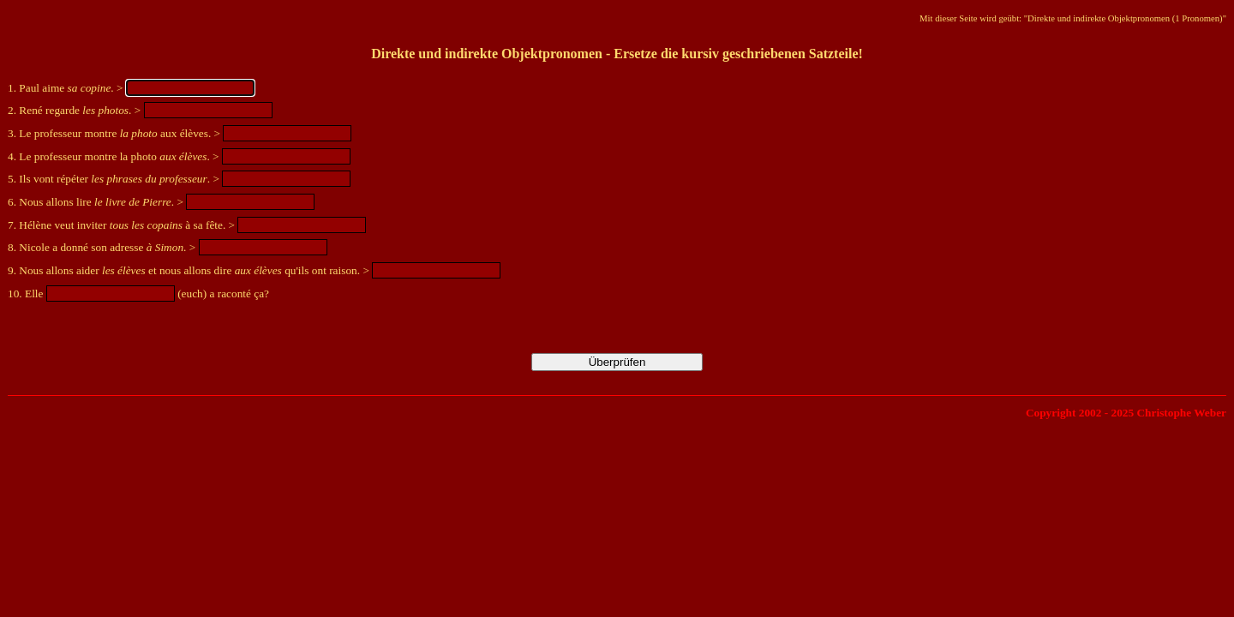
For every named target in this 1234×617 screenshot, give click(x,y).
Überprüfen (617, 362)
